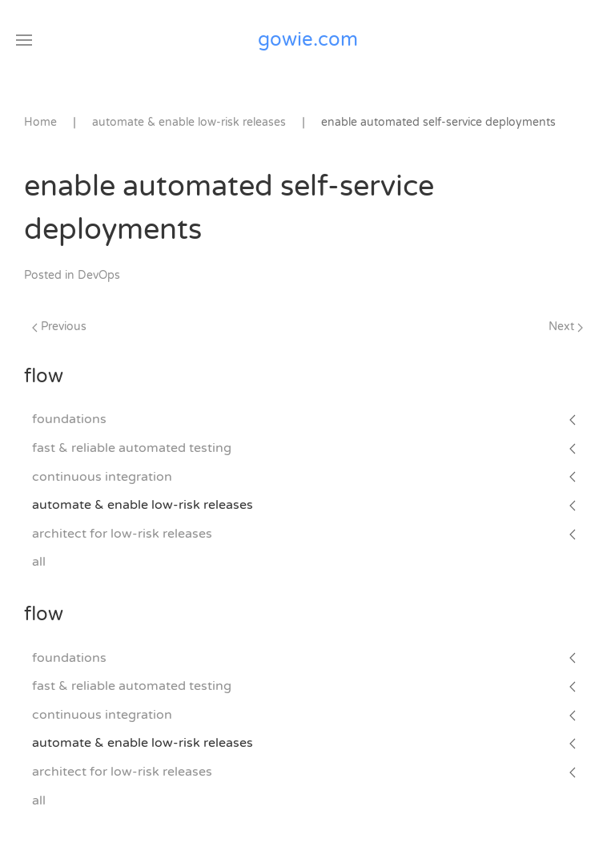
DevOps (99, 275)
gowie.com (308, 39)
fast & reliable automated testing (131, 448)
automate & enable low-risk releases (142, 505)
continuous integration (102, 477)
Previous (59, 326)
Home (40, 122)
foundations (69, 419)
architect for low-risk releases (122, 534)
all (39, 562)
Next (566, 326)
